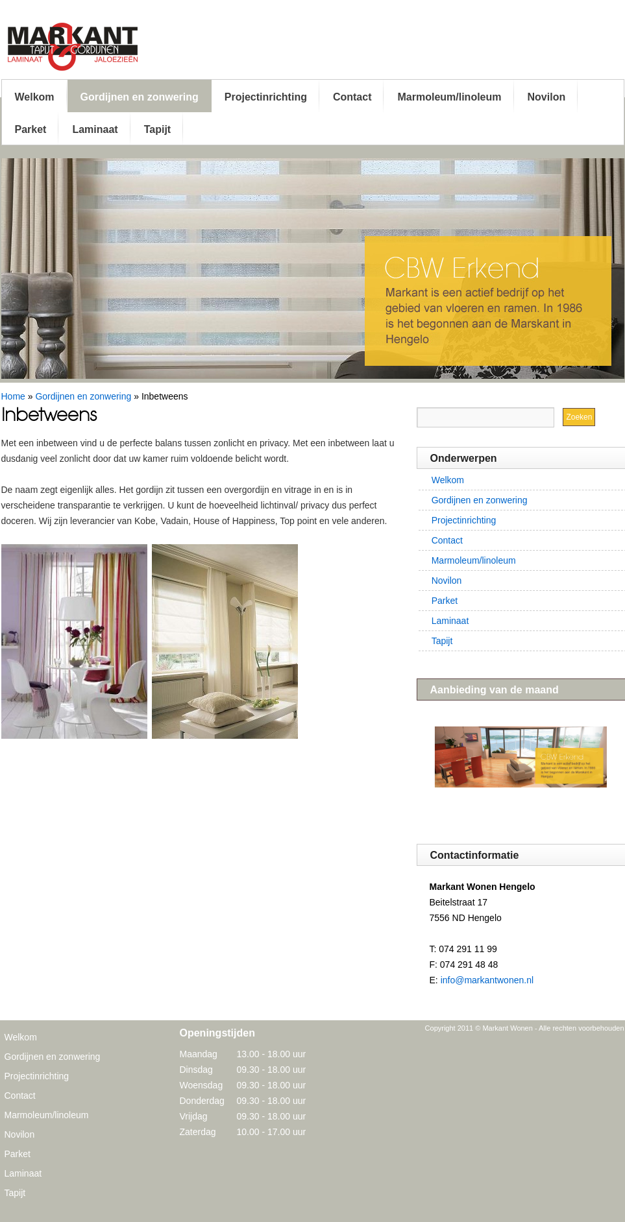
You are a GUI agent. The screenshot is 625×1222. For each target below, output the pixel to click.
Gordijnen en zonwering (139, 96)
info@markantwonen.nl (487, 980)
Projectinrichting (266, 96)
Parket (31, 129)
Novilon (547, 96)
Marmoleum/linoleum (449, 96)
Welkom (35, 96)
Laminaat (94, 129)
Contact (352, 96)
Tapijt (157, 129)
